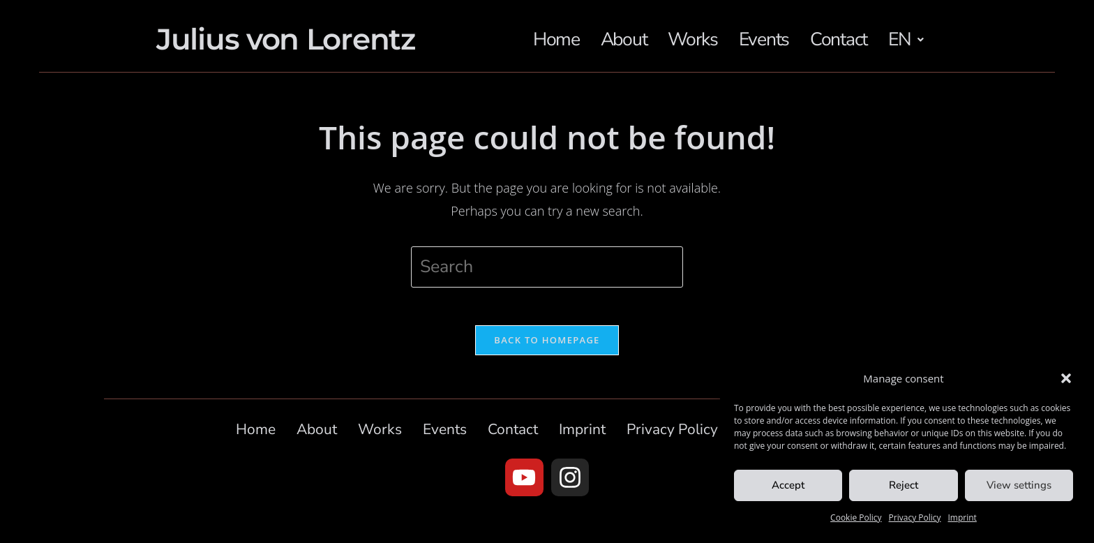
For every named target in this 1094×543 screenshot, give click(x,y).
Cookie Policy (855, 517)
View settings (1019, 485)
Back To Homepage (546, 354)
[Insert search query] (547, 277)
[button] (1066, 378)
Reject (903, 485)
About (629, 29)
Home (558, 29)
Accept (788, 485)
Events (774, 29)
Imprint (962, 517)
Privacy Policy (915, 517)
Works (700, 29)
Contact (853, 29)
